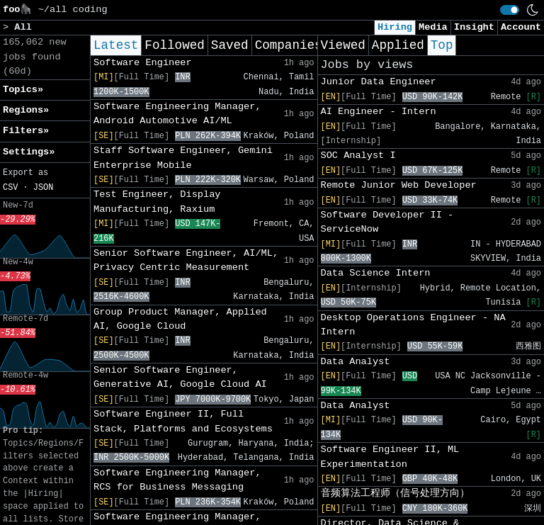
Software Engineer (143, 62)
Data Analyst (355, 361)
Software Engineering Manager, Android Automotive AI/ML (177, 113)
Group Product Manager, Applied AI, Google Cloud (180, 319)
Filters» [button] (26, 130)
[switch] (509, 10)
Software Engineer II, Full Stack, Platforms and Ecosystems (183, 421)
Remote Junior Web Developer (399, 185)
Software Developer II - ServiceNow (387, 222)
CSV (10, 188)
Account (521, 27)
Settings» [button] (29, 152)
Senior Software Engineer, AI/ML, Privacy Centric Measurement (186, 260)
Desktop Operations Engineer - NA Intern (413, 324)
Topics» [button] (23, 89)
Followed (174, 45)
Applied (398, 45)
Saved (230, 45)
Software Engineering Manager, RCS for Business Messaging (177, 480)
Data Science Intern (376, 273)
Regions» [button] (26, 110)
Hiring (395, 27)
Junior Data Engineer (378, 82)
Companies (288, 45)
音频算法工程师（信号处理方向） (395, 493)
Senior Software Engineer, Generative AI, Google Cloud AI (180, 377)
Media (433, 27)
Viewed (343, 45)
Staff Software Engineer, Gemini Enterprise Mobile (183, 157)
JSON (43, 188)
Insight (474, 27)
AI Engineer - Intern (378, 111)
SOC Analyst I (358, 155)
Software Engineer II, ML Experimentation (390, 456)
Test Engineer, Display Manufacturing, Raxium (157, 201)
